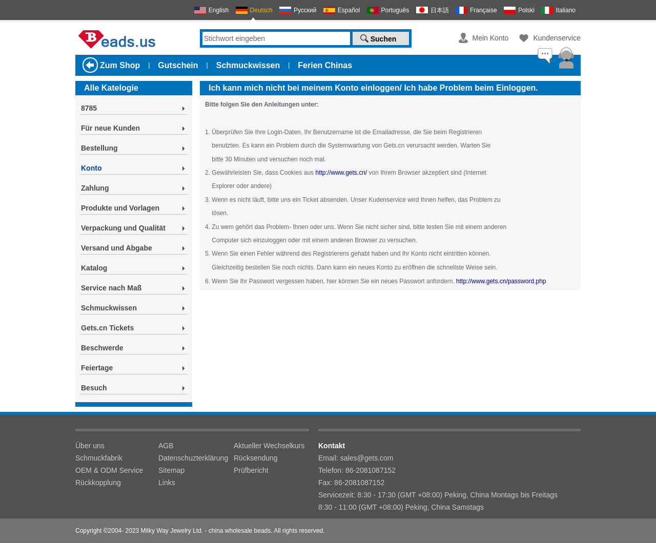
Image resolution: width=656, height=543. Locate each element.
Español (349, 10)
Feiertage (97, 368)
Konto (91, 168)
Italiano (566, 10)
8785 (89, 108)
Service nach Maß (111, 288)
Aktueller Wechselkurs (269, 446)
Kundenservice (557, 38)
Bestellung (99, 148)
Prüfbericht (251, 470)
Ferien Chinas (325, 65)
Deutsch (261, 10)
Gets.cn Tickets (107, 328)
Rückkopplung (98, 482)
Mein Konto (491, 38)
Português (395, 10)
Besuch (94, 388)
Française (483, 10)
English (219, 10)
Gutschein (178, 65)
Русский (305, 10)
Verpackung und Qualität (123, 228)
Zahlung (95, 188)
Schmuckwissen (248, 65)
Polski (526, 10)
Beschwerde (102, 348)
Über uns (90, 446)
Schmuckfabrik (98, 458)
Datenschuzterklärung (193, 458)
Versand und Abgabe (116, 248)
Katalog (94, 268)
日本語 (439, 10)
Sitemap (171, 470)
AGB (166, 446)
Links (166, 482)
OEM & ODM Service (109, 470)
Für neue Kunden (110, 128)
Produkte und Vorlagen (120, 208)
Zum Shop (120, 65)
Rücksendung (256, 458)
